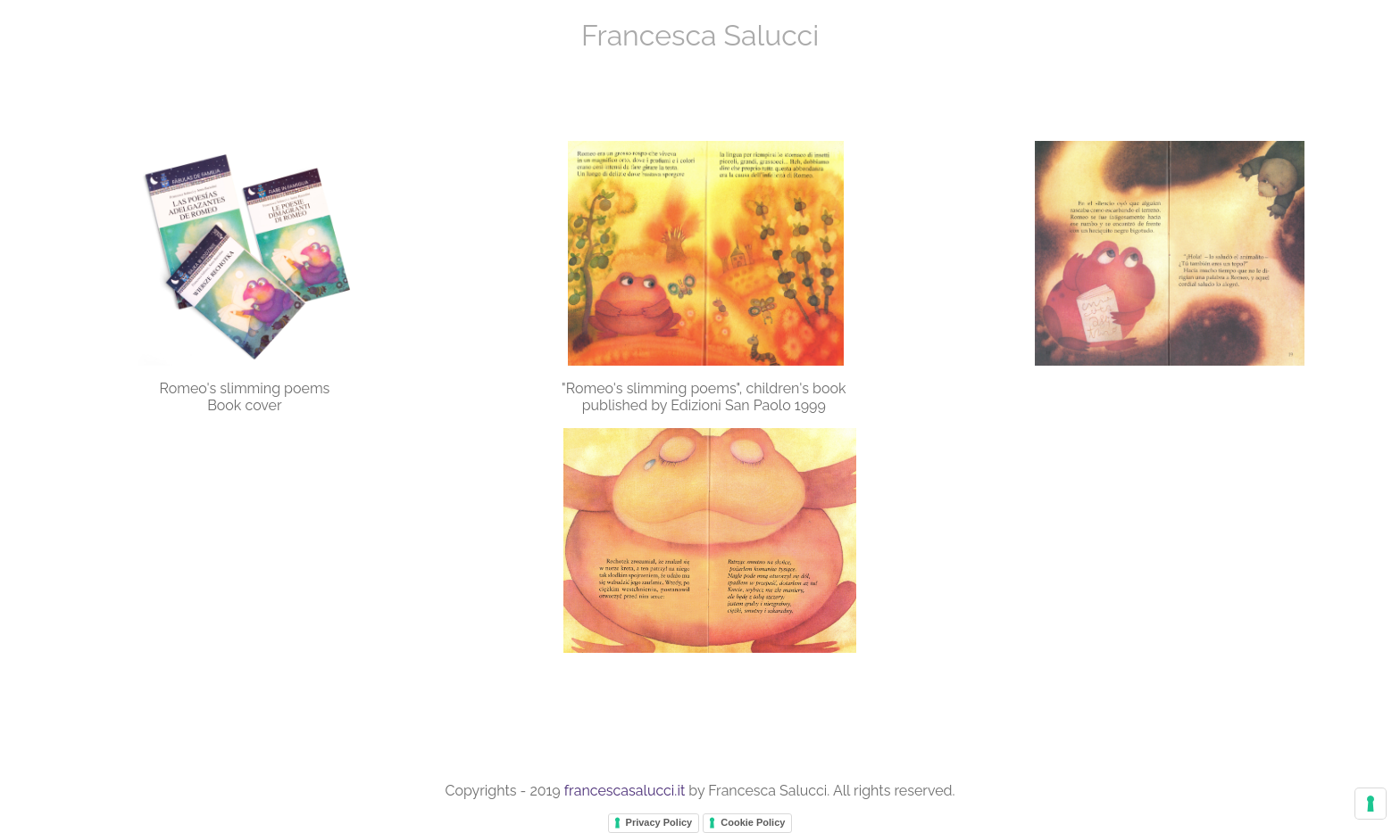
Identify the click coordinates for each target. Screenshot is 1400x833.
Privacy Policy (659, 822)
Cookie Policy (753, 822)
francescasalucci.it (624, 790)
